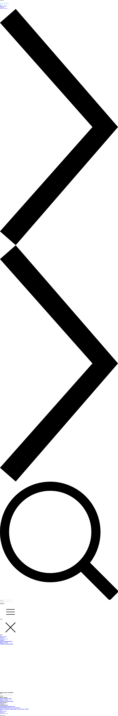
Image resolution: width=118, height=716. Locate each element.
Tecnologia (2, 638)
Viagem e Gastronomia (4, 713)
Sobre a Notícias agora (6, 641)
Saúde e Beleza (2, 637)
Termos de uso (4, 642)
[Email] (6, 695)
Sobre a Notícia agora (6, 698)
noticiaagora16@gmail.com (7, 706)
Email (1, 693)
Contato (2, 640)
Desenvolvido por (10, 707)
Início (1, 635)
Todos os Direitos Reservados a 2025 (14, 709)
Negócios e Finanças (3, 636)
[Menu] (9, 612)
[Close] (9, 627)
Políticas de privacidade (6, 644)
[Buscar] (6, 601)
